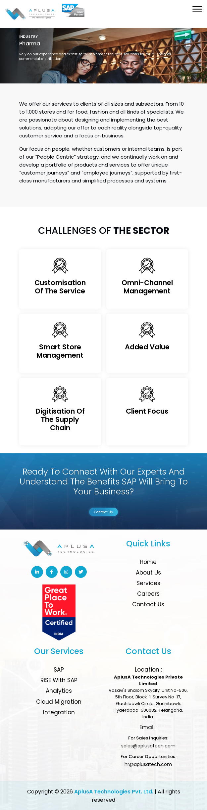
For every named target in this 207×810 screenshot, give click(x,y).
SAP (59, 670)
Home (148, 562)
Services (148, 583)
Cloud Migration (58, 702)
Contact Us (103, 511)
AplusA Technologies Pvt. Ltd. (113, 791)
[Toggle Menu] (197, 9)
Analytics (59, 691)
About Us (148, 573)
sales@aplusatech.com (148, 745)
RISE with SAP (59, 680)
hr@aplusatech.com (148, 764)
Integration (59, 712)
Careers (148, 594)
